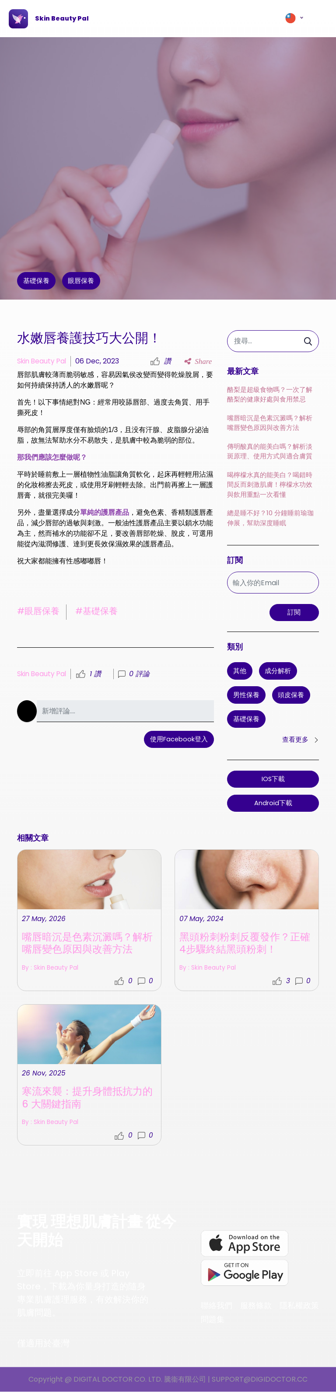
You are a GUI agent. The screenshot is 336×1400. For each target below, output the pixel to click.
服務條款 (256, 1313)
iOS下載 (273, 783)
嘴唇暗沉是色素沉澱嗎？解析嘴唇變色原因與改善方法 (269, 423)
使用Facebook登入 (179, 740)
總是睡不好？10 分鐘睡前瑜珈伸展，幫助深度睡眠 (270, 519)
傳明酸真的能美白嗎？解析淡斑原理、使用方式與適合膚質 (269, 452)
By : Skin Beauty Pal (211, 1089)
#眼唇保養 (38, 611)
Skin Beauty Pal (43, 361)
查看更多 (299, 743)
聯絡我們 (216, 1313)
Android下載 (273, 807)
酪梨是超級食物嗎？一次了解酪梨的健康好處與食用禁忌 (269, 395)
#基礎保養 (96, 611)
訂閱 (292, 614)
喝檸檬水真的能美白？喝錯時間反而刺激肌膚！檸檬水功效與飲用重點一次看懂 (269, 485)
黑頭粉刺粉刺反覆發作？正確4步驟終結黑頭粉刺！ (242, 1064)
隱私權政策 (299, 1313)
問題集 (212, 1327)
